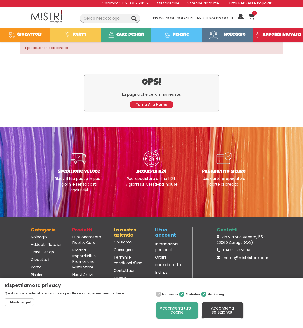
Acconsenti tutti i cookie (177, 310)
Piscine (37, 274)
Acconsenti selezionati (222, 310)
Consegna (123, 249)
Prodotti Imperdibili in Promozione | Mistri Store (84, 258)
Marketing (215, 294)
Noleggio (39, 237)
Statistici (192, 294)
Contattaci (124, 270)
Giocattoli (40, 259)
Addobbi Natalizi (46, 244)
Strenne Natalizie (203, 3)
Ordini (160, 257)
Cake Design (42, 252)
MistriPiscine (168, 3)
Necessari (170, 294)
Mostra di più (20, 302)
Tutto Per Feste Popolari (249, 3)
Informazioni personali (166, 246)
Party (36, 267)
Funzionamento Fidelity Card (86, 239)
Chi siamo (123, 242)
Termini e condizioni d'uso (128, 260)
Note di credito (169, 265)
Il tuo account (165, 232)
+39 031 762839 (135, 3)
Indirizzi (161, 272)
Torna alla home (151, 104)
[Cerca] (110, 18)
